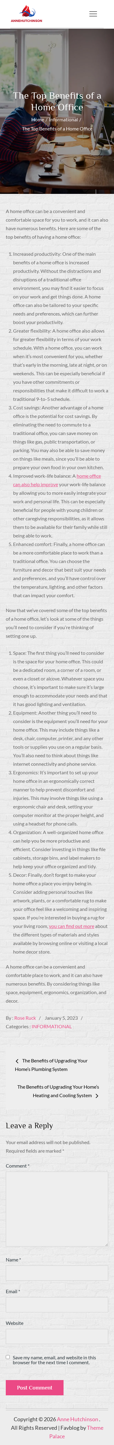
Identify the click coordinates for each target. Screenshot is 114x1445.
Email (13, 1291)
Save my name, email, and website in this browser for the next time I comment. (54, 1360)
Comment (17, 1165)
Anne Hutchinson (78, 1419)
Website (14, 1323)
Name (13, 1259)
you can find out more (71, 926)
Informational (52, 1026)
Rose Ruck (25, 1018)
